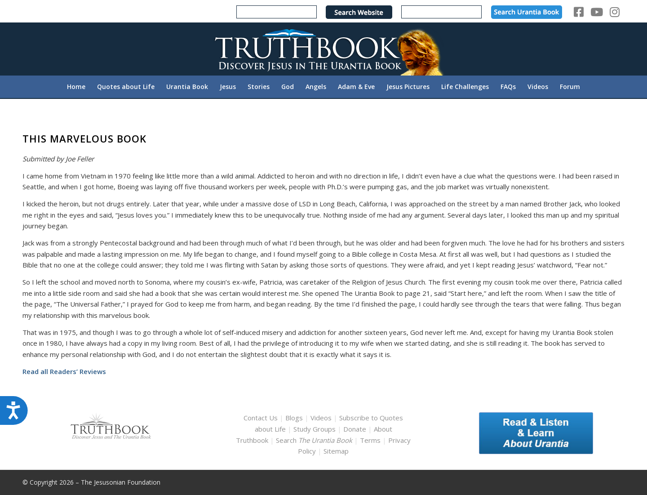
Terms (370, 440)
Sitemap (336, 450)
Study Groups (315, 428)
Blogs (294, 417)
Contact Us (261, 417)
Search (315, 440)
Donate (354, 428)
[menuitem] (76, 87)
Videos (321, 417)
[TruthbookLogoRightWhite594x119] (323, 49)
